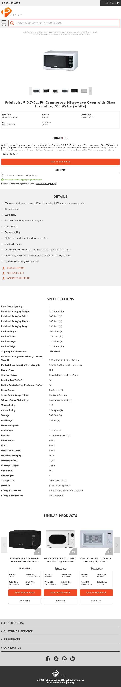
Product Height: (9, 331)
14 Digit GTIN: (8, 480)
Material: (5, 485)
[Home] (11, 12)
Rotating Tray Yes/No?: (12, 380)
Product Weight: (9, 346)
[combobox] (63, 23)
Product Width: (8, 336)
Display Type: (7, 370)
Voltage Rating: (8, 405)
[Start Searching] (12, 23)
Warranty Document (18, 278)
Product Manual (16, 268)
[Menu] (4, 23)
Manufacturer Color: (10, 450)
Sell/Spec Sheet (15, 273)
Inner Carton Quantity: (12, 306)
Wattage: (5, 415)
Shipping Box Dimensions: (14, 351)
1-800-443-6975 (11, 3)
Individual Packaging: (11, 455)
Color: (4, 445)
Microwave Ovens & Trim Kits (68, 32)
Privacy (70, 682)
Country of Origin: (10, 465)
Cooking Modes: (9, 375)
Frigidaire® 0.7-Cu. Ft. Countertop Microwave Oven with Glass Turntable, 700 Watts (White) (60, 34)
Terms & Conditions (56, 682)
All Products (28, 32)
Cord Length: (7, 420)
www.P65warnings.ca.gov (46, 183)
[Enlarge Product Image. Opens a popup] (37, 551)
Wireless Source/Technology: (15, 400)
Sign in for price (60, 162)
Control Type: (7, 430)
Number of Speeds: (10, 425)
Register (60, 170)
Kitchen (40, 32)
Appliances (50, 32)
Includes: (5, 435)
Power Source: (8, 390)
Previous (30, 91)
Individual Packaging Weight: (15, 311)
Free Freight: (7, 475)
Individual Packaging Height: (15, 321)
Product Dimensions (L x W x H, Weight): (20, 365)
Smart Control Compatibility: (15, 395)
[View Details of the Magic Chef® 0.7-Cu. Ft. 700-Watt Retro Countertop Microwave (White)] (60, 538)
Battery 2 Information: (12, 495)
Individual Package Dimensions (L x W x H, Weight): (21, 358)
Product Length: (9, 341)
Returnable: (6, 470)
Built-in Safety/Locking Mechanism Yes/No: (22, 385)
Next (90, 91)
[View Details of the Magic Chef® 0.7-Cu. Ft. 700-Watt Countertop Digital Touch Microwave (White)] (96, 538)
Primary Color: (8, 440)
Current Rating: (8, 410)
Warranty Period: (9, 460)
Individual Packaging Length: (15, 326)
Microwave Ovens (90, 32)
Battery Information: (11, 490)
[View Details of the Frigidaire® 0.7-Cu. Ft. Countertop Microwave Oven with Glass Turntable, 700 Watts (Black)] (24, 538)
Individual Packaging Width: (15, 316)
